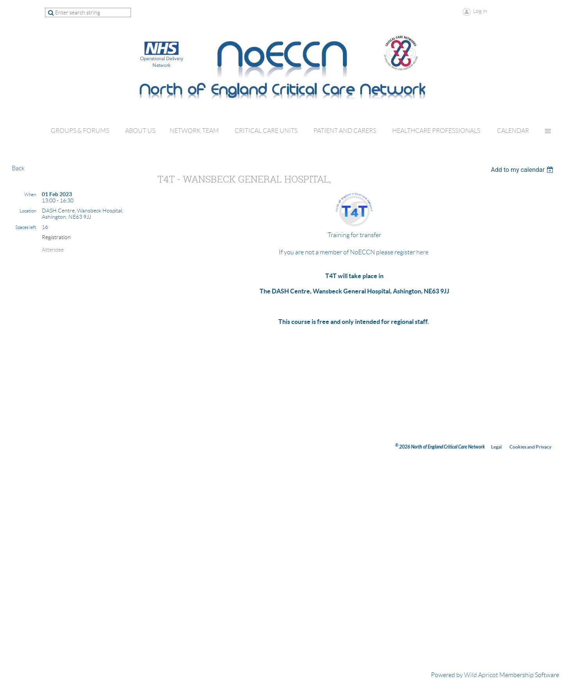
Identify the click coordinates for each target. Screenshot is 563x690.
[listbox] (523, 170)
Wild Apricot (481, 675)
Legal (496, 446)
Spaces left (25, 227)
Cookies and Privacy (530, 446)
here (422, 252)
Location (28, 210)
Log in (480, 11)
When (30, 194)
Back (18, 168)
